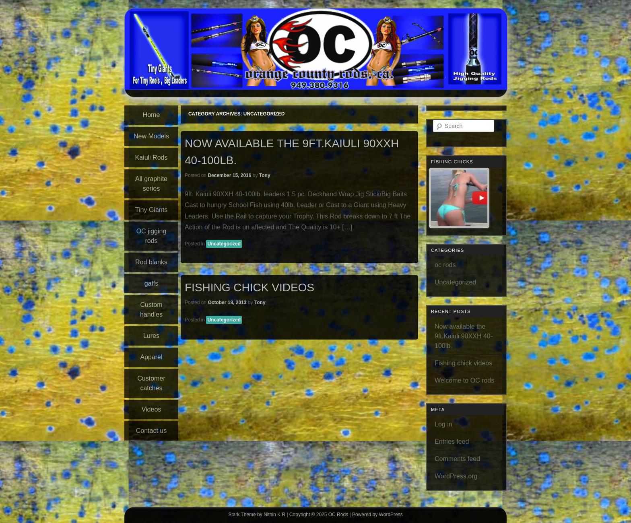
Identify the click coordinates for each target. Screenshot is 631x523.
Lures (151, 335)
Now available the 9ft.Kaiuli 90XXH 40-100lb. (464, 336)
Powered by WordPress (377, 514)
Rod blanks (151, 262)
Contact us (151, 430)
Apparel (151, 357)
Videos (151, 409)
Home (151, 114)
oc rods (445, 265)
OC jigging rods (151, 236)
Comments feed (457, 458)
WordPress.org (456, 476)
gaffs (151, 283)
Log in (443, 424)
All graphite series (151, 183)
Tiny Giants (151, 209)
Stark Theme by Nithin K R (256, 514)
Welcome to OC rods (464, 380)
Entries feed (452, 441)
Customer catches (151, 383)
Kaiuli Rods (151, 157)
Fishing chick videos (249, 287)
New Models (151, 136)
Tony (264, 175)
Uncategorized (224, 244)
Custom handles (151, 309)
